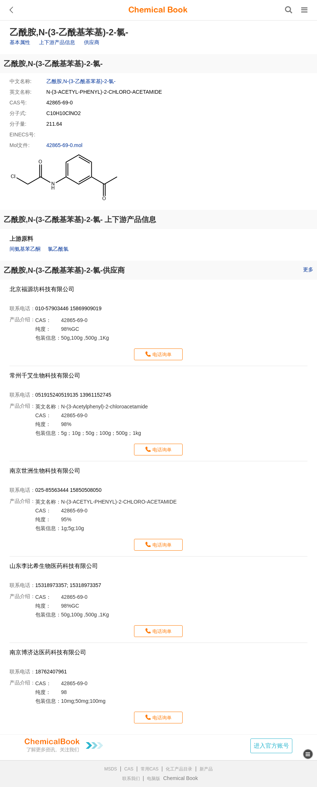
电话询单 (162, 354)
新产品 (206, 769)
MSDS (110, 769)
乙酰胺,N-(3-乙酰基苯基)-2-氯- (81, 81)
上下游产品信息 (57, 42)
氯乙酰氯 (58, 248)
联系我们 (131, 778)
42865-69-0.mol (64, 145)
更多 (308, 269)
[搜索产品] (288, 10)
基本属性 (20, 42)
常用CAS (150, 769)
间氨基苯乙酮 (25, 248)
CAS (129, 769)
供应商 (91, 42)
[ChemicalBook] (157, 10)
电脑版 (153, 778)
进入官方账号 (271, 746)
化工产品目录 (179, 769)
